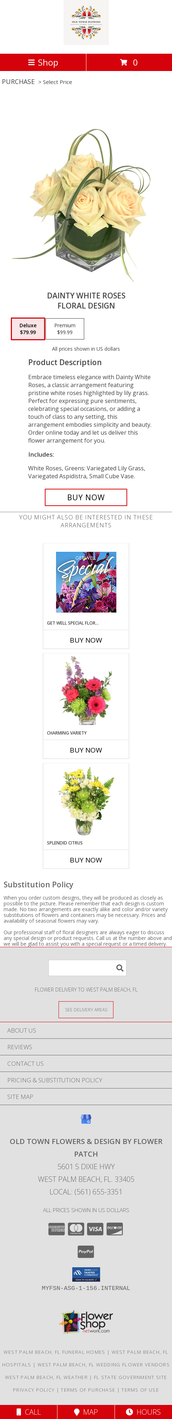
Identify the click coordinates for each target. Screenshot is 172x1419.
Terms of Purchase (88, 1390)
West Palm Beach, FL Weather (46, 1377)
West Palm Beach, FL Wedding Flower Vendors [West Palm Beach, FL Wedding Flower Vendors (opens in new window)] (104, 1364)
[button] (86, 1274)
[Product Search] (87, 968)
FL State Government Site (130, 1377)
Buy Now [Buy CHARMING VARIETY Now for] (86, 750)
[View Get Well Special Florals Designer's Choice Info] (86, 581)
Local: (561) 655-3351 (86, 1192)
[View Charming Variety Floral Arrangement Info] (86, 691)
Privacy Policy (34, 1390)
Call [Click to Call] (29, 1412)
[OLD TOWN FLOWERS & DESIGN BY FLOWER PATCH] (86, 43)
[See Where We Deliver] (86, 1009)
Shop (43, 62)
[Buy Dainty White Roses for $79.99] (86, 497)
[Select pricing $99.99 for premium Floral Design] (65, 329)
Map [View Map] (86, 1412)
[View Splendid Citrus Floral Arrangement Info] (86, 801)
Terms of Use (140, 1390)
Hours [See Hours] (143, 1412)
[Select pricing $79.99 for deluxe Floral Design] (28, 329)
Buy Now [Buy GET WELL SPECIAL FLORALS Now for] (86, 640)
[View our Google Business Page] (86, 1122)
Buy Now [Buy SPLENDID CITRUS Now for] (86, 860)
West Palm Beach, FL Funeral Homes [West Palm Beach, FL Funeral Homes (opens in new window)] (55, 1352)
